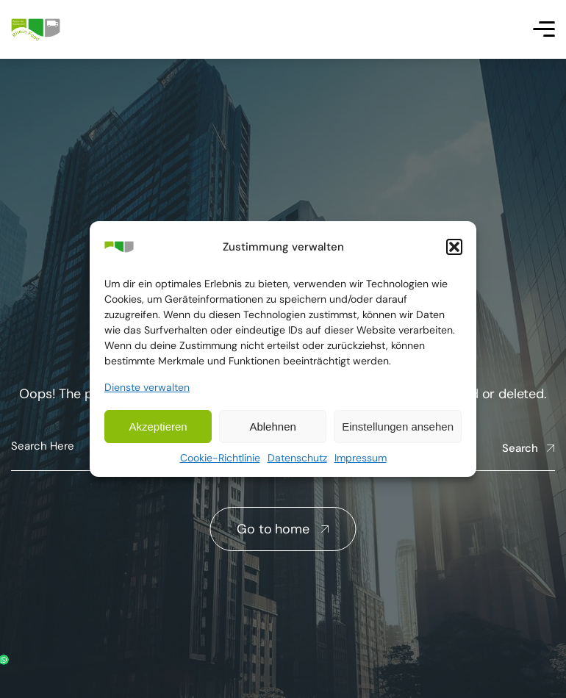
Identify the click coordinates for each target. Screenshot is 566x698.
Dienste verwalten (147, 387)
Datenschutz (297, 457)
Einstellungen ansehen (398, 426)
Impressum (360, 457)
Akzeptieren (158, 426)
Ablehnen (272, 426)
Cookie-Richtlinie (220, 457)
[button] (454, 247)
